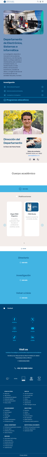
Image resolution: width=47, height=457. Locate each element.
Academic (7, 410)
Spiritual (6, 414)
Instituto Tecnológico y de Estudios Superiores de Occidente (23, 352)
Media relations (28, 419)
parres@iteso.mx (34, 155)
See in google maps (23, 361)
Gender (6, 417)
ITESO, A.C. (27, 414)
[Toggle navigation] (42, 1)
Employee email (8, 445)
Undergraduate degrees (10, 397)
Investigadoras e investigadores (14, 95)
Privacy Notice (23, 455)
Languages (7, 416)
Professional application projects (12, 427)
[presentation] (5, 225)
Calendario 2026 (28, 431)
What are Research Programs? (13, 87)
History (26, 412)
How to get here (28, 395)
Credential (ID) (8, 447)
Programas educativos (16, 100)
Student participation (9, 419)
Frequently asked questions (31, 421)
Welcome (6, 393)
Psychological (7, 412)
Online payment (8, 440)
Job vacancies (27, 417)
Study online (7, 402)
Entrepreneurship (8, 421)
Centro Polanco (8, 432)
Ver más (23, 189)
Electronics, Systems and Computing (15, 91)
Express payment (8, 442)
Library (26, 399)
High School (7, 395)
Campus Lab (27, 401)
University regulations (29, 429)
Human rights (7, 429)
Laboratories (27, 402)
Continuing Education (10, 401)
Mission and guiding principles (32, 427)
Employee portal (8, 444)
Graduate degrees (9, 399)
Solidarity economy (9, 431)
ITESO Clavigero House (30, 404)
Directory (26, 410)
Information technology (10, 438)
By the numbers (28, 416)
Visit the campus (28, 393)
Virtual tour (27, 397)
